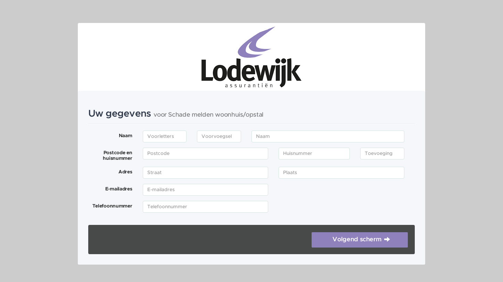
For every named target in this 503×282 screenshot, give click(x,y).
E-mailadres (118, 189)
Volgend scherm (356, 239)
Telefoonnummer (112, 206)
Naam (125, 135)
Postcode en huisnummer (117, 155)
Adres (125, 172)
